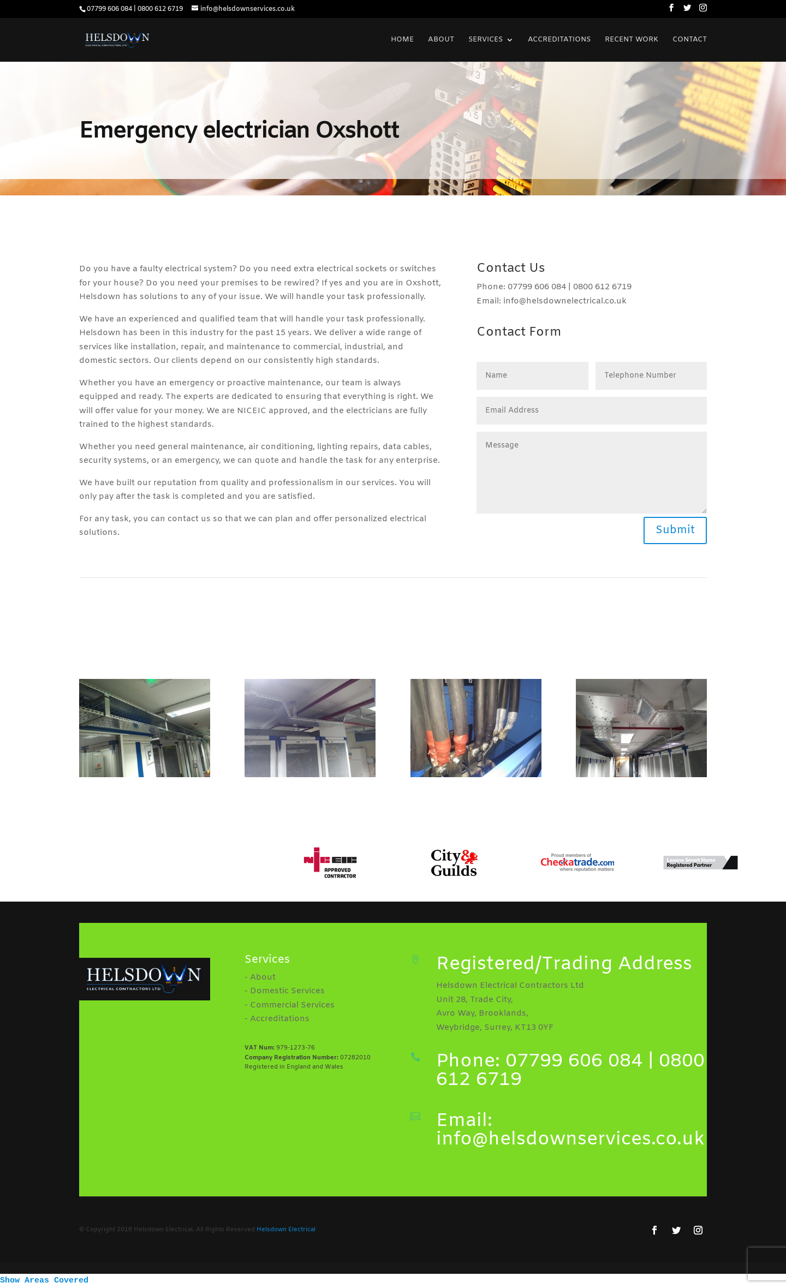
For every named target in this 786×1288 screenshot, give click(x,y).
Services (485, 40)
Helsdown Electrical (286, 1229)
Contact (689, 40)
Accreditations (559, 40)
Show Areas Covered (44, 1280)
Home (402, 40)
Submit (675, 530)
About (441, 40)
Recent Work (631, 40)
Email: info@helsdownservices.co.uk (570, 1130)
